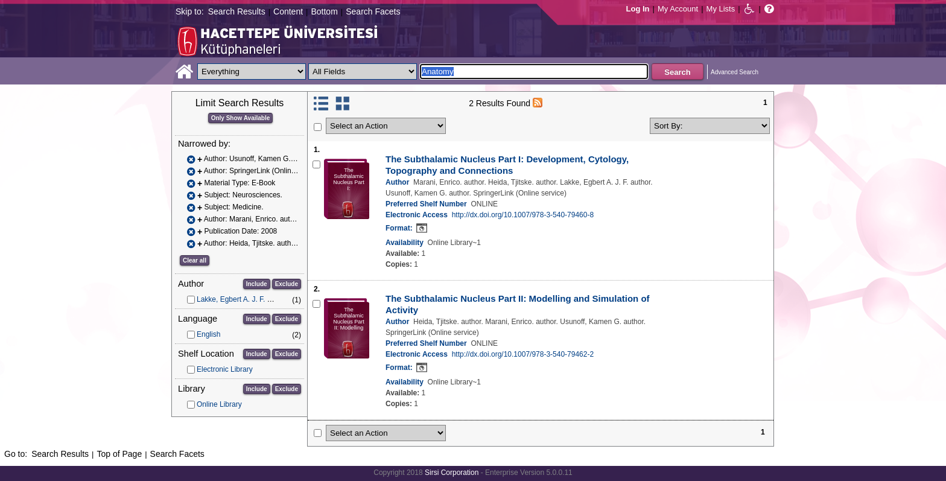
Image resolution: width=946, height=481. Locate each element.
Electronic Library (225, 369)
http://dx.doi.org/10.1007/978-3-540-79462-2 (523, 354)
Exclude (286, 284)
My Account (678, 8)
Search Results (236, 11)
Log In (638, 8)
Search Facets (373, 11)
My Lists (720, 8)
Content (288, 11)
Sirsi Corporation (451, 472)
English (208, 334)
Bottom (324, 11)
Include (256, 284)
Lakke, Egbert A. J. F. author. (243, 299)
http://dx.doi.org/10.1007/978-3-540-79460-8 (523, 215)
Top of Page (119, 454)
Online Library (219, 404)
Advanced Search (734, 72)
